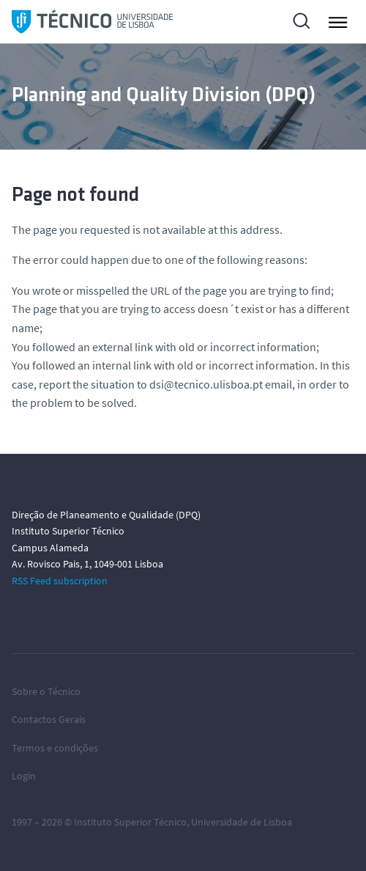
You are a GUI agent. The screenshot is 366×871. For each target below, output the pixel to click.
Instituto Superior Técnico (130, 821)
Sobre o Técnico (46, 691)
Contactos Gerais (49, 719)
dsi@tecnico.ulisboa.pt (206, 384)
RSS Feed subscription (60, 580)
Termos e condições (55, 747)
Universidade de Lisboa (241, 821)
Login (24, 775)
